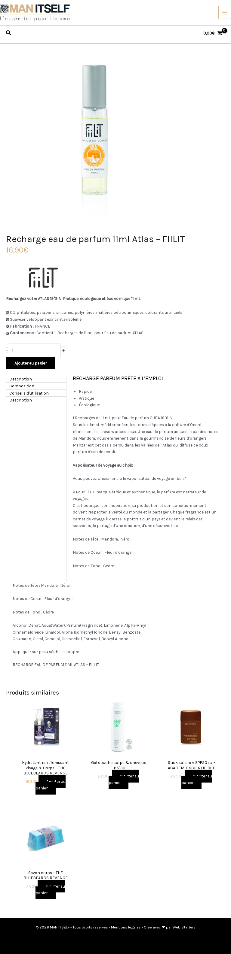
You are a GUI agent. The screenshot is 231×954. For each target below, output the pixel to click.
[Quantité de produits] (35, 350)
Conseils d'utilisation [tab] (29, 393)
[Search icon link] (8, 33)
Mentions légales (126, 927)
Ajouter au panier (30, 363)
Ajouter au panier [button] (50, 785)
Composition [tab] (21, 385)
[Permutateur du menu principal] (224, 12)
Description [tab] (20, 378)
